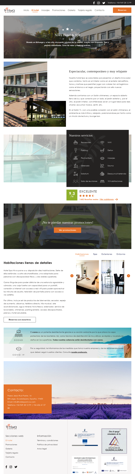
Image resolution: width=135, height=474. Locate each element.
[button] (71, 275)
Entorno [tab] (121, 254)
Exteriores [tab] (107, 254)
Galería (71, 10)
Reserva (122, 10)
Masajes (45, 10)
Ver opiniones (107, 199)
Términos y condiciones (47, 440)
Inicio (26, 10)
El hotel (35, 10)
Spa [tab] (95, 254)
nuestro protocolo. (79, 352)
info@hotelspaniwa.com (24, 402)
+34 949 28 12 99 (124, 3)
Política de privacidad (47, 444)
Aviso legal (42, 449)
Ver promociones (67, 230)
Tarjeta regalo (85, 10)
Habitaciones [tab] (82, 254)
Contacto (99, 10)
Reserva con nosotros (20, 320)
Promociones (58, 10)
